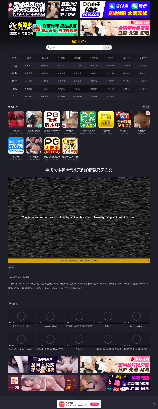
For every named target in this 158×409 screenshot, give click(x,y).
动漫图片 (77, 81)
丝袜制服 (110, 65)
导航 (14, 96)
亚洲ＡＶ (28, 65)
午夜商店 (44, 96)
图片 (14, 80)
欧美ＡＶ (61, 65)
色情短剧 (110, 96)
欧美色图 (61, 81)
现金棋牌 (126, 58)
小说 (14, 88)
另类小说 (110, 88)
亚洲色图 (44, 81)
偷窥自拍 (28, 81)
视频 (14, 65)
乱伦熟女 (126, 73)
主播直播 (126, 65)
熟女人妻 (94, 65)
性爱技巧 (143, 88)
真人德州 (44, 58)
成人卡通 (61, 73)
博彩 (14, 57)
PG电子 (28, 58)
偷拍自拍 (44, 73)
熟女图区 (126, 81)
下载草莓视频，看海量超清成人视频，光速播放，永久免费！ (103, 260)
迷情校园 (94, 88)
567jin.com (79, 42)
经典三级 (110, 73)
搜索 (107, 47)
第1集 (11, 267)
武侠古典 (77, 88)
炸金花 (110, 58)
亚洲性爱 (28, 73)
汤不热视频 (77, 96)
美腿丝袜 (94, 81)
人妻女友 (61, 88)
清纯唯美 (110, 81)
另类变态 (143, 73)
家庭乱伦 (44, 88)
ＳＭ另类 (143, 65)
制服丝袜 (94, 73)
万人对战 (61, 58)
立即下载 (94, 404)
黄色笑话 (126, 88)
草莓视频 (61, 96)
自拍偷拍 (44, 65)
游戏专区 (77, 58)
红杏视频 (94, 96)
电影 (14, 73)
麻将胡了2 (94, 58)
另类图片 (143, 81)
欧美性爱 (77, 73)
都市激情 (28, 88)
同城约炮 (28, 96)
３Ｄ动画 (77, 65)
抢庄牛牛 (143, 58)
